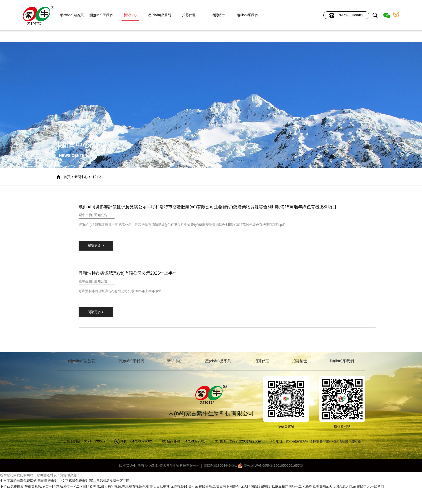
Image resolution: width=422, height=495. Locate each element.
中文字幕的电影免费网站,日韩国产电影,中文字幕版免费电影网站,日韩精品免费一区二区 (65, 481)
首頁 (67, 177)
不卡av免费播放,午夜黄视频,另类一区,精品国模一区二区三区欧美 (48, 486)
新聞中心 (130, 15)
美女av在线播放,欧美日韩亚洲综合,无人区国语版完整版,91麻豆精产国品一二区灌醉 (250, 486)
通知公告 (98, 177)
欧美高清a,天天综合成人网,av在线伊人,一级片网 (348, 486)
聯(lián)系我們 (247, 15)
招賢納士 (218, 15)
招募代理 (189, 15)
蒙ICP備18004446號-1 (220, 465)
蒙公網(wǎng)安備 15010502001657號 (270, 465)
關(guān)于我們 (101, 15)
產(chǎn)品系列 (159, 15)
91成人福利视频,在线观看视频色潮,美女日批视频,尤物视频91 (142, 486)
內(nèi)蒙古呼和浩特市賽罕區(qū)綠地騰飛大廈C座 (323, 441)
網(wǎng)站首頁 (72, 15)
